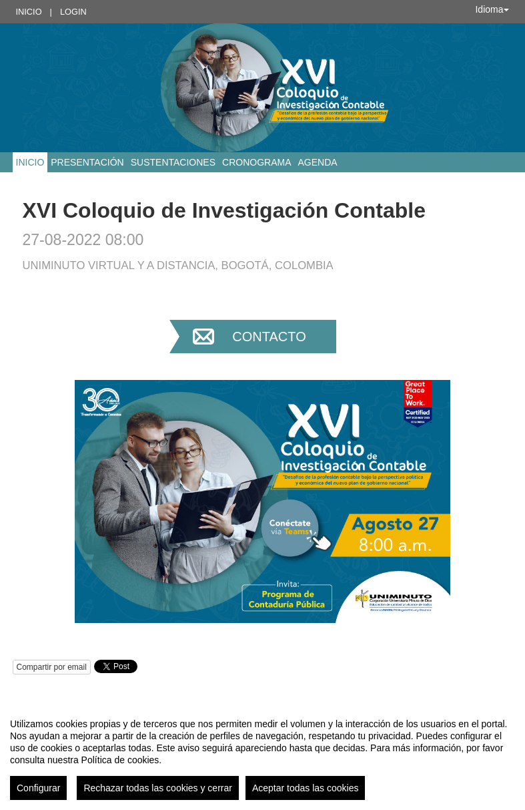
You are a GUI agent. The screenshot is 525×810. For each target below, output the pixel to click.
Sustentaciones (173, 162)
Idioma (491, 9)
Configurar (38, 788)
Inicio (29, 12)
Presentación (87, 162)
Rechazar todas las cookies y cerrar (157, 788)
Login (73, 12)
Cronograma (256, 162)
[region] (262, 754)
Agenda (317, 162)
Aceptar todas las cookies (305, 788)
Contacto (269, 336)
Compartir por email (52, 667)
